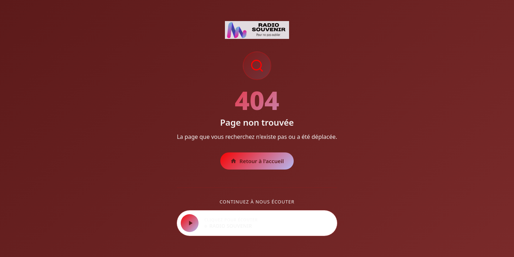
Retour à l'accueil (257, 161)
